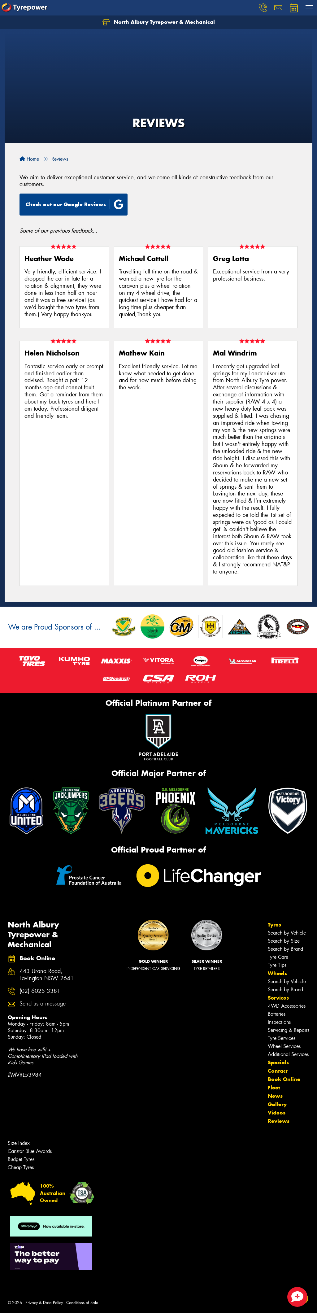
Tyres (274, 924)
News (275, 1096)
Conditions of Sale (82, 1302)
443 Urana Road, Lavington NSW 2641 (47, 975)
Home (29, 159)
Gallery (277, 1104)
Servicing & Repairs (288, 1030)
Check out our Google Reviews (75, 204)
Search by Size (284, 941)
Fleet (274, 1087)
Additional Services (288, 1054)
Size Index (19, 1143)
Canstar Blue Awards (30, 1151)
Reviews (278, 1121)
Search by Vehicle (287, 933)
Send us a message (43, 1003)
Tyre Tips (277, 965)
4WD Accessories (287, 1006)
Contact (278, 1070)
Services (278, 997)
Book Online (284, 1079)
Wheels (277, 973)
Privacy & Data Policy (44, 1302)
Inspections (279, 1022)
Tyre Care (278, 957)
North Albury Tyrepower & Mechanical (158, 22)
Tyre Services (281, 1038)
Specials (278, 1062)
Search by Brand (285, 949)
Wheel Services (284, 1046)
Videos (276, 1112)
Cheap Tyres (21, 1167)
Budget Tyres (21, 1159)
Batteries (276, 1014)
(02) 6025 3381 (40, 991)
